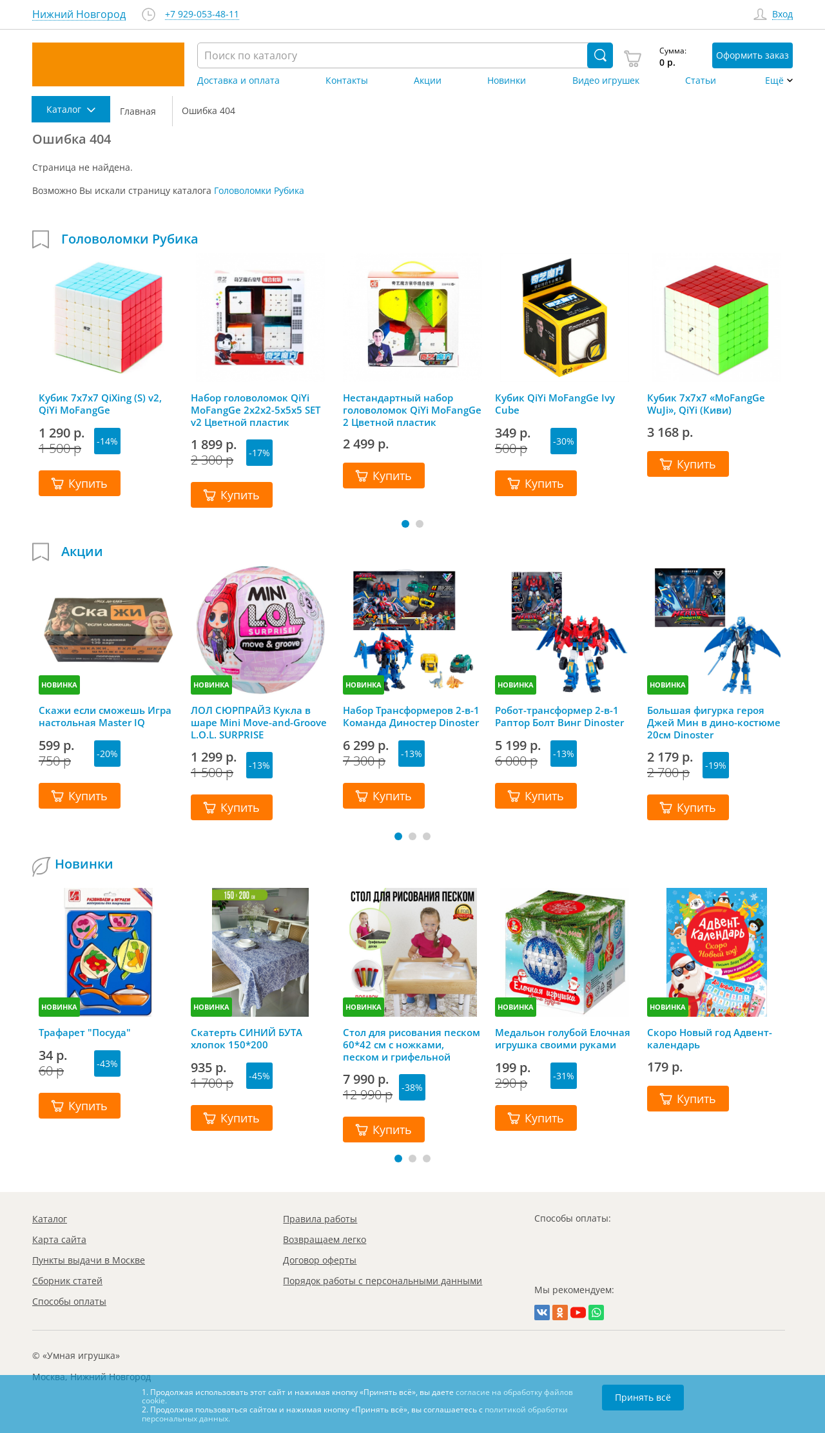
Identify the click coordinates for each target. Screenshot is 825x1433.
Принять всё (643, 1397)
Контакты (346, 80)
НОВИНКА (59, 684)
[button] (405, 524)
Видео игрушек (605, 80)
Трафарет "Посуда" (85, 1032)
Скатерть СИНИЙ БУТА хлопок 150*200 (246, 1038)
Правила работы (320, 1219)
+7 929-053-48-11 (202, 14)
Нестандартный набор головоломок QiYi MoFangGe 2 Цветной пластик (412, 410)
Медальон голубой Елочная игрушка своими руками (562, 1038)
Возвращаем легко (324, 1239)
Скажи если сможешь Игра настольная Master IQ (105, 716)
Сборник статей (67, 1280)
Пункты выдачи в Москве (88, 1260)
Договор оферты (319, 1260)
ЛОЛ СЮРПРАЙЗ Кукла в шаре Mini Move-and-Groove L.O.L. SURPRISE (259, 722)
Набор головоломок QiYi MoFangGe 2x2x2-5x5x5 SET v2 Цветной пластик (255, 410)
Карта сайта (59, 1239)
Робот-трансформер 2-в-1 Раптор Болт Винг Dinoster (559, 716)
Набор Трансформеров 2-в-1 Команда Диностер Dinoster (411, 716)
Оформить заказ (752, 55)
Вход (782, 14)
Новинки (506, 80)
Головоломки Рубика (259, 190)
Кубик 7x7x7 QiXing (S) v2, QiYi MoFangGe (100, 404)
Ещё (774, 80)
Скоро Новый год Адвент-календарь (709, 1038)
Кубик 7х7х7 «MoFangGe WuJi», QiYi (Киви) (706, 404)
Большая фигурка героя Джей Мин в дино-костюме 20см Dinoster (714, 722)
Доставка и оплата (238, 80)
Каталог (49, 1219)
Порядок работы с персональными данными (382, 1280)
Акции (428, 80)
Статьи (700, 80)
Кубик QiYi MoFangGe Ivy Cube (555, 404)
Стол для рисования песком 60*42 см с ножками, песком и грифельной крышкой (411, 1044)
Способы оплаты (69, 1301)
